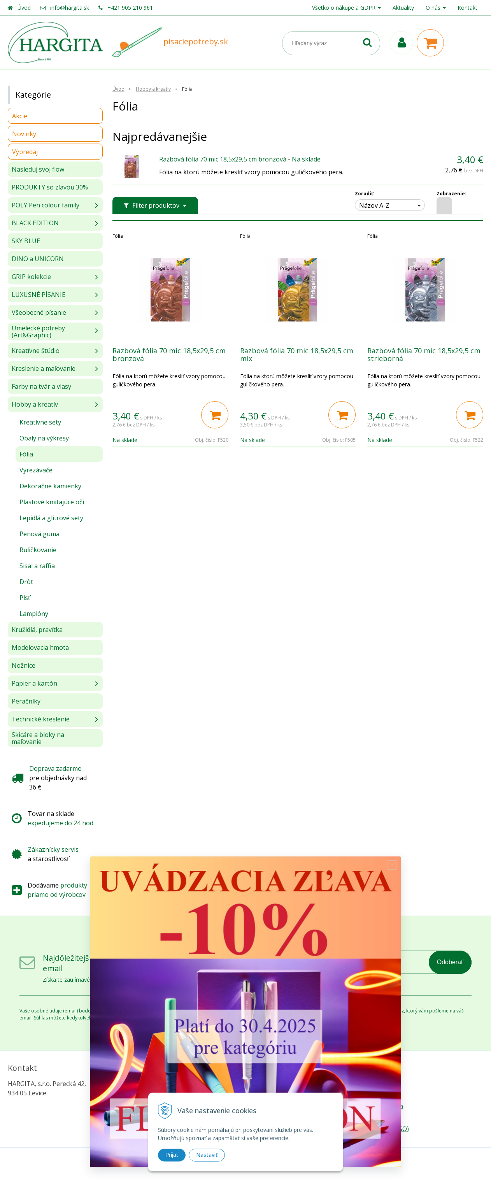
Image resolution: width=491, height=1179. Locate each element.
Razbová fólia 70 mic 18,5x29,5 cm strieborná (423, 354)
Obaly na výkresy (44, 438)
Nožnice (23, 665)
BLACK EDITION (35, 223)
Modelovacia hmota (40, 647)
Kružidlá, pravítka (37, 629)
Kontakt (467, 7)
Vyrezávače (36, 470)
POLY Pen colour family (45, 205)
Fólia (26, 454)
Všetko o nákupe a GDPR (343, 7)
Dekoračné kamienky (50, 486)
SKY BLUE (26, 241)
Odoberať (450, 962)
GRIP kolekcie (31, 276)
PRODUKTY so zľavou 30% (50, 187)
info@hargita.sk (69, 7)
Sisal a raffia (37, 565)
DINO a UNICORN (38, 258)
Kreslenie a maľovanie (43, 368)
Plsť (24, 597)
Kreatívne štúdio (36, 350)
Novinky (24, 134)
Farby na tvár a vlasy (41, 386)
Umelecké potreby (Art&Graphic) (38, 331)
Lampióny (33, 613)
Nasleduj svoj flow (38, 169)
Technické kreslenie (41, 719)
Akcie (19, 116)
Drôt (26, 581)
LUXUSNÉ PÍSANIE (38, 294)
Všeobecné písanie (39, 312)
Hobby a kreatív (35, 404)
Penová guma (39, 534)
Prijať (171, 1155)
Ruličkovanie (37, 550)
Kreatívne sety (40, 422)
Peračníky (26, 701)
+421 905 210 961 (130, 7)
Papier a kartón (34, 683)
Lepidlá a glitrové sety (51, 518)
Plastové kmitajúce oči (51, 502)
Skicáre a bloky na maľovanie (38, 738)
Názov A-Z (374, 205)
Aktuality (403, 7)
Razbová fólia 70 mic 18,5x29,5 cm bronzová (222, 159)
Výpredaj (25, 151)
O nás (433, 7)
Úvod (24, 7)
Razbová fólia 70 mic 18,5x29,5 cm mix (296, 354)
